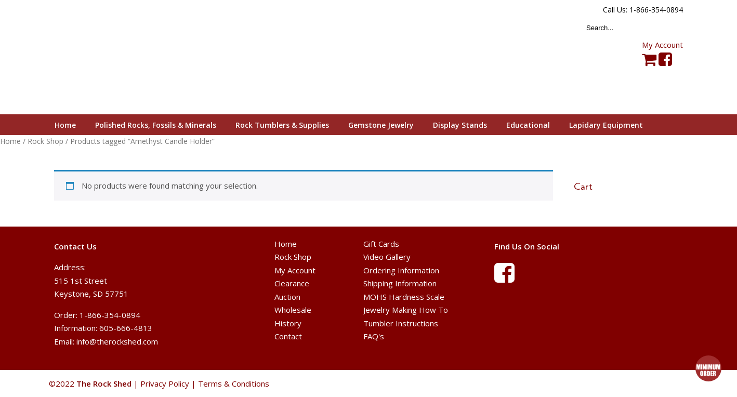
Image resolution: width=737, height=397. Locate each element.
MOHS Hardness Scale (403, 297)
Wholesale (292, 310)
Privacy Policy (164, 383)
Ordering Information (401, 270)
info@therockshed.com (117, 341)
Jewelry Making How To (405, 310)
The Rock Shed (115, 57)
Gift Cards (381, 244)
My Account (662, 44)
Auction (287, 297)
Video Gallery (387, 257)
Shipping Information (400, 283)
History (287, 323)
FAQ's (373, 336)
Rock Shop (292, 257)
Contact (288, 336)
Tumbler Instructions (400, 323)
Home (10, 141)
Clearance (291, 283)
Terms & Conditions (233, 383)
